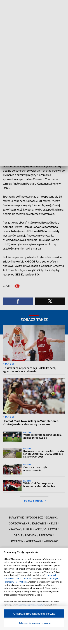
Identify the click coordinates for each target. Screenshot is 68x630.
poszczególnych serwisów (31, 604)
